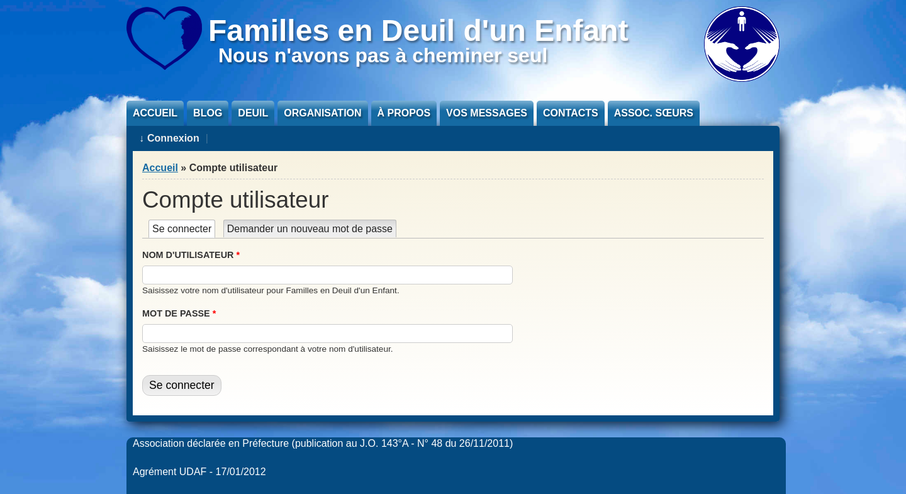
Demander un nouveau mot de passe (310, 228)
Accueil (155, 113)
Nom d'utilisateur (191, 255)
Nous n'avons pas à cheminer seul (382, 55)
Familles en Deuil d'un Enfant (418, 30)
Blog (207, 113)
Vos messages (486, 113)
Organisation (322, 113)
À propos (404, 113)
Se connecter (183, 228)
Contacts (570, 113)
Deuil (253, 113)
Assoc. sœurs (653, 113)
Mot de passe (179, 313)
